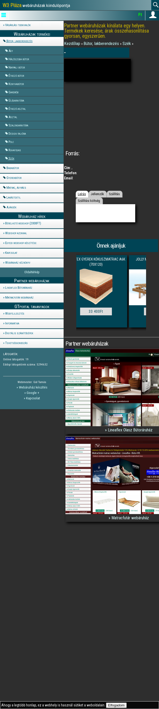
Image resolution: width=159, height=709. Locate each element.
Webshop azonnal (16, 233)
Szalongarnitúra (18, 125)
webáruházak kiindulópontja (36, 5)
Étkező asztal (17, 109)
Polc (11, 142)
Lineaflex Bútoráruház (18, 287)
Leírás (82, 194)
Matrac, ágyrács (16, 187)
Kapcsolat (11, 253)
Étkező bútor (16, 76)
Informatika (12, 323)
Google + (33, 393)
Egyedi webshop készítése (20, 243)
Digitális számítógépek (19, 333)
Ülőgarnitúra (16, 100)
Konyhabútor (16, 84)
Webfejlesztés (14, 313)
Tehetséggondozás (16, 343)
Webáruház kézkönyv (17, 262)
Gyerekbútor (13, 178)
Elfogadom (116, 705)
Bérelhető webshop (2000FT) (23, 223)
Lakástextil (13, 197)
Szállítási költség (89, 201)
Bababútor (12, 168)
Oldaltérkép (32, 272)
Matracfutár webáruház (19, 297)
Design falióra (17, 133)
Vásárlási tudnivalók (18, 25)
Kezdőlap (72, 43)
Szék (11, 158)
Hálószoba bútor (19, 59)
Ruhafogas (15, 150)
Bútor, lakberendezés (19, 41)
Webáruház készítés (33, 387)
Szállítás (114, 194)
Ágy (11, 51)
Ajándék (11, 207)
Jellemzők (97, 194)
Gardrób (14, 92)
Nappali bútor (17, 67)
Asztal (13, 117)
